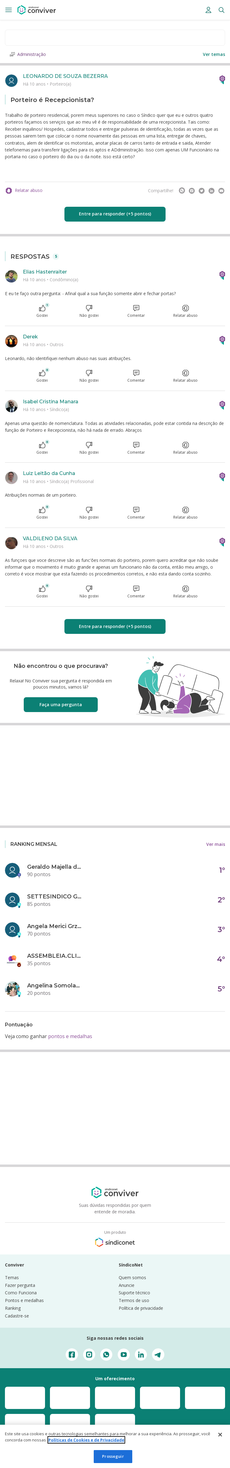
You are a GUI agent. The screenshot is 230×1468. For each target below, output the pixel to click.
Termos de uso (134, 1300)
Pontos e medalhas (24, 1300)
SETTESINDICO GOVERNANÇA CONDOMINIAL (55, 896)
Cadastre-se (17, 1316)
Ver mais (215, 844)
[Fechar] (220, 1434)
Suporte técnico (134, 1293)
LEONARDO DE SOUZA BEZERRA (65, 76)
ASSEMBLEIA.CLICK (55, 956)
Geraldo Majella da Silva (55, 866)
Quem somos (132, 1277)
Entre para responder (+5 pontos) (115, 214)
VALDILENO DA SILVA (50, 538)
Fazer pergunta (20, 1285)
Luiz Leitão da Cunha (49, 473)
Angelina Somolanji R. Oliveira (55, 985)
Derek (30, 337)
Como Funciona (21, 1293)
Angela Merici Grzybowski (55, 926)
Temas (12, 1277)
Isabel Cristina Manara (50, 402)
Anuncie (126, 1285)
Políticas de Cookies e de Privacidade (86, 1440)
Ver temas (214, 54)
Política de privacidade (141, 1308)
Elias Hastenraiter (45, 272)
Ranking (13, 1308)
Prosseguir (113, 1456)
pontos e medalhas (70, 1036)
